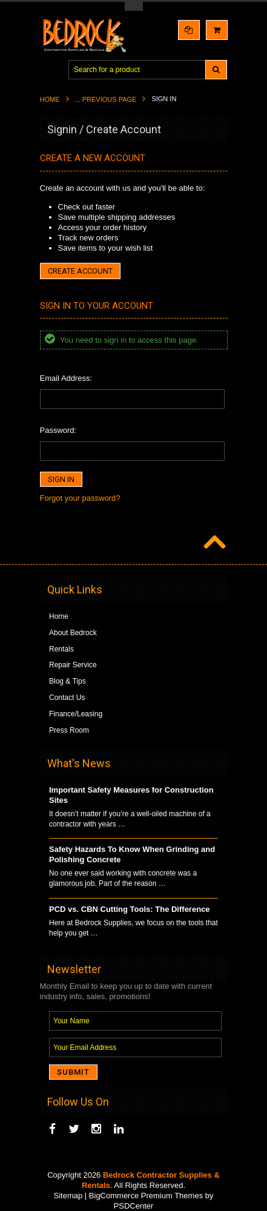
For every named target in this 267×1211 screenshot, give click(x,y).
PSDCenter (134, 1205)
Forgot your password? (80, 498)
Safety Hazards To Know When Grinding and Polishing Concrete (132, 854)
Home (50, 99)
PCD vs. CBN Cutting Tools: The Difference (129, 909)
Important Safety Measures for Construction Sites (131, 795)
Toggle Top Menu (134, 6)
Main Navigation (50, 70)
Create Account (80, 271)
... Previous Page (106, 99)
